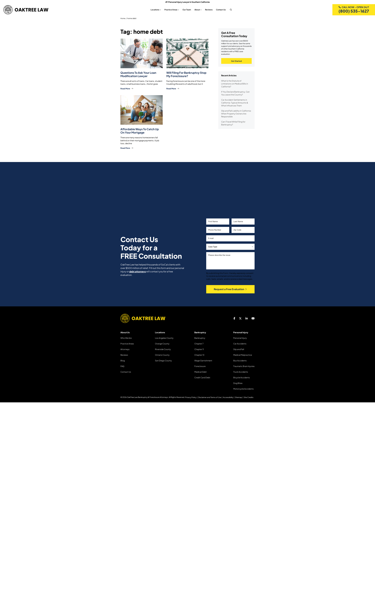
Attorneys (125, 349)
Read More (126, 88)
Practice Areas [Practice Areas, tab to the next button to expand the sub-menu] (169, 10)
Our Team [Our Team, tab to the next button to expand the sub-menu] (186, 10)
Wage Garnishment (203, 360)
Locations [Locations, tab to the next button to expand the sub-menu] (154, 10)
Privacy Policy (190, 397)
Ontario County (162, 354)
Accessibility (228, 397)
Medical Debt (200, 371)
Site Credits (248, 397)
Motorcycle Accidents (243, 388)
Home (122, 18)
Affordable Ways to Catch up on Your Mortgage (139, 130)
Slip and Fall (238, 349)
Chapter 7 (198, 343)
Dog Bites (237, 383)
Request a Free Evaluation (230, 289)
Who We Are (126, 337)
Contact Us (125, 371)
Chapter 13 (199, 354)
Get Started (236, 61)
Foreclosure (200, 366)
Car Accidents (239, 343)
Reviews (124, 354)
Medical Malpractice (242, 354)
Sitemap (238, 397)
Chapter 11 (199, 349)
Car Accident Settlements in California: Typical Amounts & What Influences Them (234, 103)
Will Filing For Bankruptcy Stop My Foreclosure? (186, 74)
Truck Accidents (240, 371)
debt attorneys (137, 271)
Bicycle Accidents (241, 377)
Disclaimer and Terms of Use (209, 397)
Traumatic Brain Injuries (244, 366)
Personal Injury (240, 337)
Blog (122, 360)
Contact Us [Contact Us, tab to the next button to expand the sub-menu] (220, 10)
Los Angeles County (164, 337)
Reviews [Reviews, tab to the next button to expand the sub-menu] (208, 10)
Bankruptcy (199, 337)
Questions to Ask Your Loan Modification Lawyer (138, 74)
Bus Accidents (240, 360)
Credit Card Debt (202, 377)
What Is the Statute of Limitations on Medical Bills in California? (234, 84)
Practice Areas (127, 343)
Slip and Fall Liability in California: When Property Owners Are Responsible (236, 114)
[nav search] (230, 10)
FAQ (122, 366)
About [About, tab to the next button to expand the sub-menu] (196, 10)
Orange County (162, 343)
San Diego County (163, 360)
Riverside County (163, 349)
